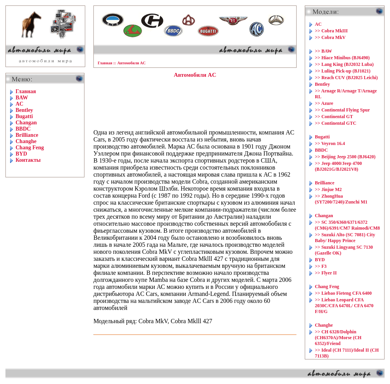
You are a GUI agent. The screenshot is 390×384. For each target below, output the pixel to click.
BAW (22, 98)
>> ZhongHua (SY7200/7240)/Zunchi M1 (341, 199)
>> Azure (324, 103)
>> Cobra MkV (330, 37)
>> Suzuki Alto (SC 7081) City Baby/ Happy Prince (345, 237)
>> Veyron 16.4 (330, 143)
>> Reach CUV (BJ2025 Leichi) (346, 77)
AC (19, 104)
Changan (26, 123)
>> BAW (323, 51)
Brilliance (27, 135)
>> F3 (321, 266)
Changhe (26, 141)
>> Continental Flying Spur (342, 110)
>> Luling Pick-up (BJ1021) (343, 71)
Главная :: (107, 63)
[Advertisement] (195, 103)
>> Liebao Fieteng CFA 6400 (343, 293)
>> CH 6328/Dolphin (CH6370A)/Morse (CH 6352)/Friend (338, 337)
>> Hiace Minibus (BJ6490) (342, 57)
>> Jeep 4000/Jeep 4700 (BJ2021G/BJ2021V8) (338, 166)
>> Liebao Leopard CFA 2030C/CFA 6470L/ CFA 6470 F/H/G (344, 305)
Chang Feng (30, 147)
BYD (21, 154)
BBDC (23, 129)
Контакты (28, 160)
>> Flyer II (326, 273)
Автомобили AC (132, 63)
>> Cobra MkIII (331, 31)
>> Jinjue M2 (328, 189)
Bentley (24, 110)
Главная (26, 91)
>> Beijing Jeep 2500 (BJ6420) (345, 156)
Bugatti (24, 116)
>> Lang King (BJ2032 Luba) (344, 64)
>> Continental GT (334, 116)
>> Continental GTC (335, 123)
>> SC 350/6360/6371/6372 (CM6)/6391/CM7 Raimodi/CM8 (347, 225)
